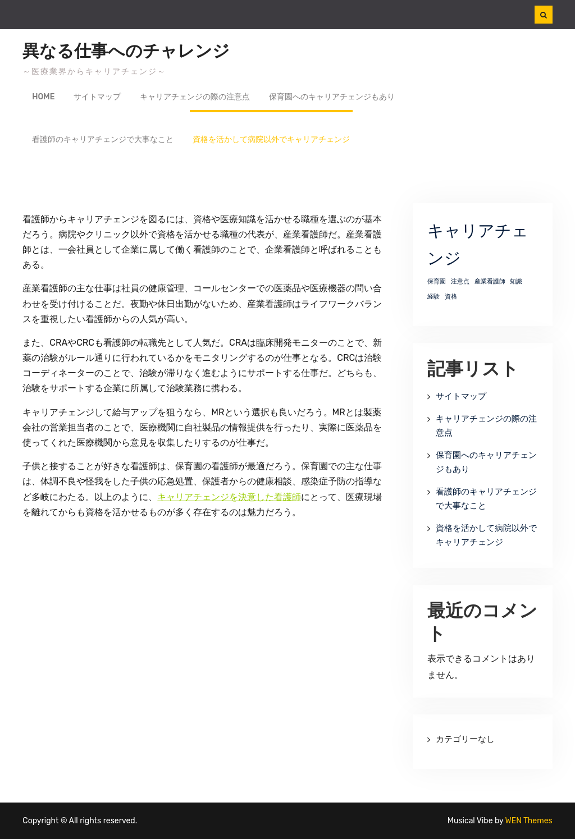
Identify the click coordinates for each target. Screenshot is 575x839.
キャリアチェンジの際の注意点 (195, 97)
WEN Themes (529, 821)
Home (43, 97)
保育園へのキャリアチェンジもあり (332, 97)
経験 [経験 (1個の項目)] (433, 296)
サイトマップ (97, 97)
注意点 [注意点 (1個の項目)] (460, 281)
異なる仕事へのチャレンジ (126, 51)
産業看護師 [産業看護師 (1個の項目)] (489, 281)
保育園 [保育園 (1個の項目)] (436, 281)
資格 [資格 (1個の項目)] (451, 296)
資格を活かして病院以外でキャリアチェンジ (271, 139)
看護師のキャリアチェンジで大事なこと (103, 139)
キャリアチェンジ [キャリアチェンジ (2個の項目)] (477, 244)
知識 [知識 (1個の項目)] (516, 281)
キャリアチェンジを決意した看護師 (229, 497)
